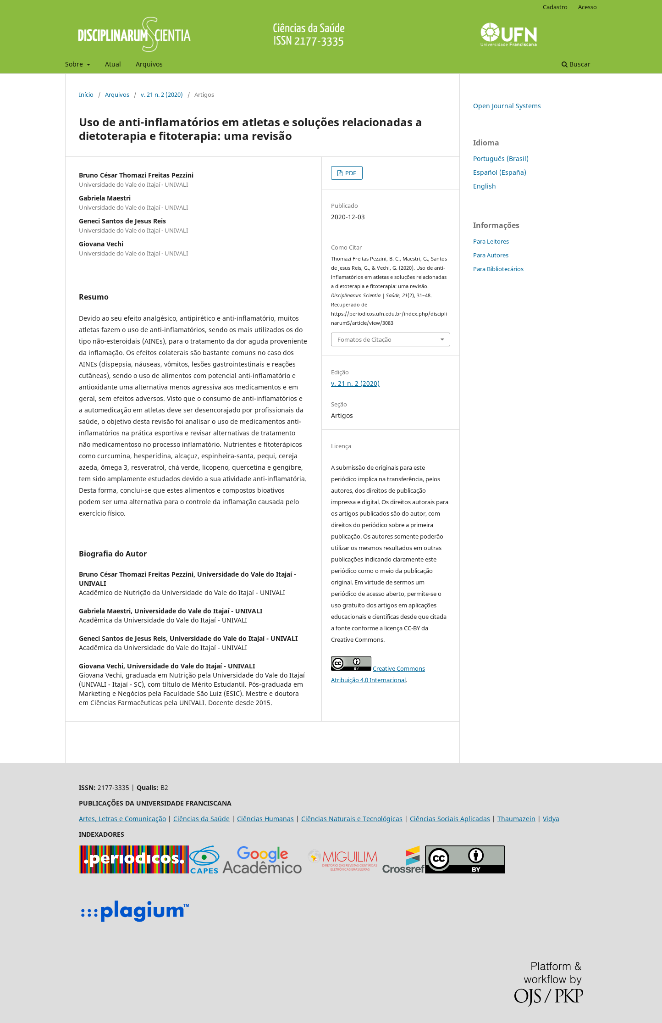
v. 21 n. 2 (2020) (162, 94)
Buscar (576, 64)
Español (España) (499, 172)
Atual (113, 64)
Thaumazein (516, 818)
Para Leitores (491, 241)
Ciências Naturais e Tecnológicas (352, 818)
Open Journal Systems (507, 105)
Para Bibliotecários (498, 269)
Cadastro (555, 7)
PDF (350, 173)
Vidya (551, 818)
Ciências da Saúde (201, 818)
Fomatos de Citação (364, 339)
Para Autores (490, 255)
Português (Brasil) (501, 158)
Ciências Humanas (265, 818)
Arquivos (149, 64)
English (484, 186)
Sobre (75, 64)
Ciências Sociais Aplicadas (450, 818)
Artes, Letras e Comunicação (122, 818)
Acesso (587, 7)
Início (86, 94)
